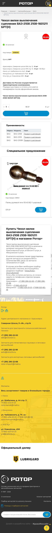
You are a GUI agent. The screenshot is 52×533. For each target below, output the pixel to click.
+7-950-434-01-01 (25, 287)
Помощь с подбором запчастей (14, 505)
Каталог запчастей (44, 497)
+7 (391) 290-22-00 (26, 281)
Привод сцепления (32, 134)
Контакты (47, 501)
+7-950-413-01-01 (20, 285)
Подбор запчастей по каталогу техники (16, 501)
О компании (6, 497)
